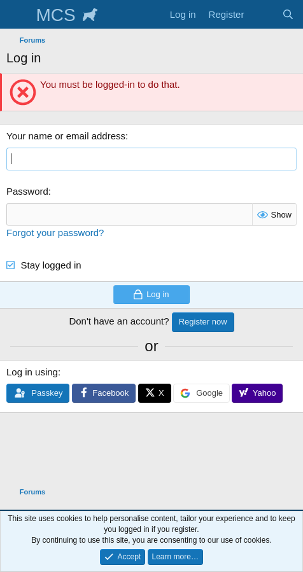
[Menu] (17, 14)
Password (27, 191)
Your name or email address (65, 135)
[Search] (288, 14)
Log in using (32, 371)
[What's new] (262, 14)
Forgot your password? (55, 232)
